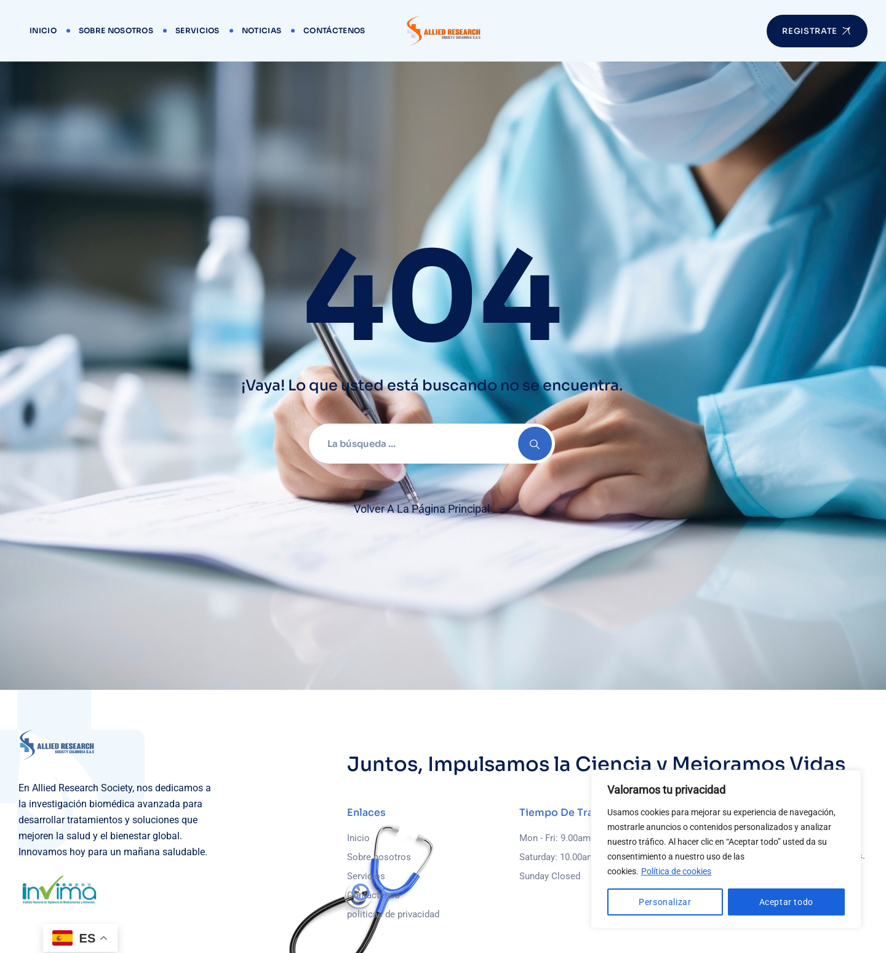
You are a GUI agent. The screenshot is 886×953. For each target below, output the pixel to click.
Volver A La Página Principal (422, 508)
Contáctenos (334, 30)
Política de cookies (676, 871)
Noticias (261, 30)
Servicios (197, 30)
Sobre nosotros (116, 30)
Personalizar (665, 902)
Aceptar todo (786, 902)
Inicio (43, 30)
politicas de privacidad (393, 914)
